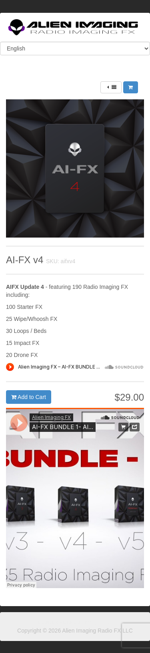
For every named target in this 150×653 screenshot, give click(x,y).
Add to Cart (28, 397)
